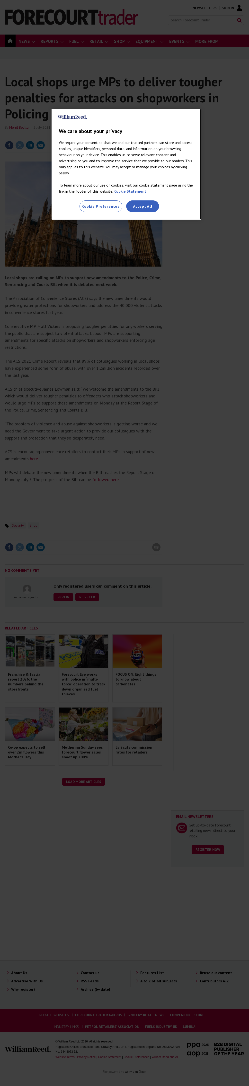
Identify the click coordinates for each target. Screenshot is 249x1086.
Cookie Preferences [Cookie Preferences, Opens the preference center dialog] (101, 206)
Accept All (142, 206)
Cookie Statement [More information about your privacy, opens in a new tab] (130, 191)
